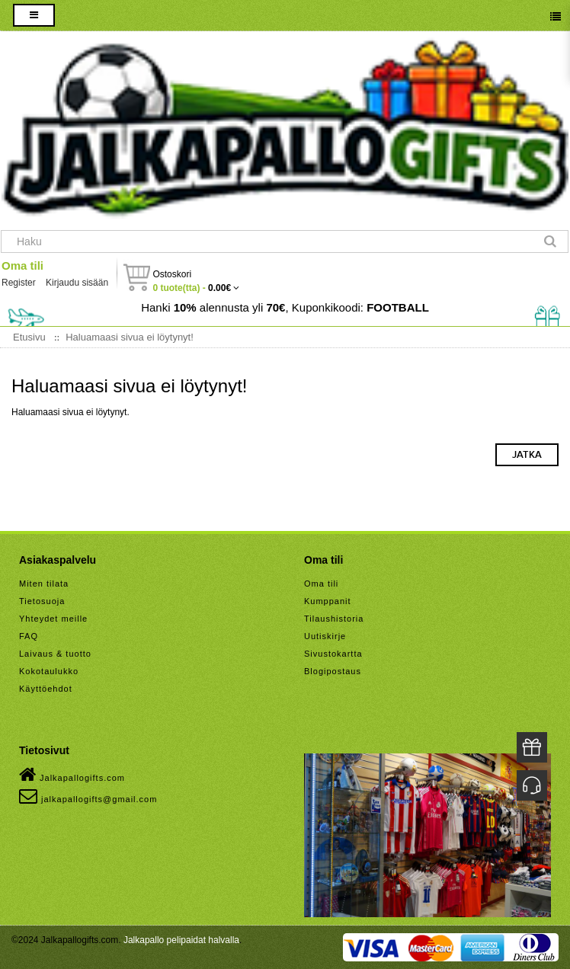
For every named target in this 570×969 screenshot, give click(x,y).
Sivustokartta (333, 653)
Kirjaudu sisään (77, 282)
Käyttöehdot (45, 688)
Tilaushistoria (333, 618)
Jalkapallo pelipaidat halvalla (181, 940)
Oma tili (22, 265)
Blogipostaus (332, 671)
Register (19, 282)
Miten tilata (44, 583)
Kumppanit (327, 601)
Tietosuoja (42, 601)
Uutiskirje (325, 636)
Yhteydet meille (53, 618)
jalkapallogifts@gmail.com (88, 796)
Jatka (527, 455)
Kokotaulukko (48, 671)
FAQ (28, 636)
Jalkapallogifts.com (72, 775)
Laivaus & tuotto (55, 653)
